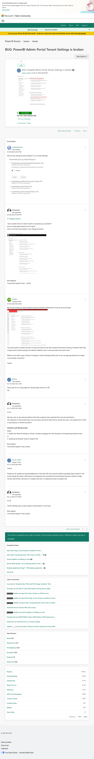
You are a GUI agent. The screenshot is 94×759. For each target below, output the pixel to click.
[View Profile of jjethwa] (14, 379)
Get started (82, 33)
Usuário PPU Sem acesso (27, 607)
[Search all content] (67, 30)
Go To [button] (84, 25)
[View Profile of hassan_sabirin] (26, 73)
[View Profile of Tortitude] (10, 589)
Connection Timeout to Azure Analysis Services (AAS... (37, 626)
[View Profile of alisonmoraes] (11, 607)
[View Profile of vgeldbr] (9, 626)
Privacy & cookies (6, 742)
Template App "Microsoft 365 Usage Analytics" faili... (34, 584)
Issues (26, 41)
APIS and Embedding (24, 119)
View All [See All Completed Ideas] (10, 572)
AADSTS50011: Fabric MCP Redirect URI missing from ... (37, 617)
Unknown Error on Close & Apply (28, 622)
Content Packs (12, 703)
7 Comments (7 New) (24, 123)
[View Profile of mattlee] (15, 593)
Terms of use (5, 745)
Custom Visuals (12, 699)
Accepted (10, 652)
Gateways (10, 690)
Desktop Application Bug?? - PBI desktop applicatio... (25, 568)
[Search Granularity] (34, 30)
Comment (11, 539)
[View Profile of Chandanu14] (11, 617)
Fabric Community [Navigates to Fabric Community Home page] (22, 16)
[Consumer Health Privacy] (26, 752)
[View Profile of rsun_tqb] (10, 584)
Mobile (9, 708)
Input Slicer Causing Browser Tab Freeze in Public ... (25, 555)
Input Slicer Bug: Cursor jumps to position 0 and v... (24, 550)
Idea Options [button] (81, 56)
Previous (72, 717)
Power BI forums (12, 41)
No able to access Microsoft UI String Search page (33, 589)
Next (85, 717)
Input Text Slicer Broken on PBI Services (35, 593)
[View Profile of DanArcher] (10, 622)
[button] (21, 65)
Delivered (25, 113)
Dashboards (11, 681)
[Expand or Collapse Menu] (3, 21)
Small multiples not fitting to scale (18, 559)
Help (77, 25)
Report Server (12, 685)
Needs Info (11, 643)
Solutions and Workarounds (17, 428)
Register (63, 25)
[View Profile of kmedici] (14, 299)
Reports (9, 672)
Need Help (10, 712)
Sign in (71, 25)
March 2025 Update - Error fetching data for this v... (25, 564)
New (8, 638)
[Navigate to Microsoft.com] (7, 16)
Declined (10, 657)
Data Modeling (12, 676)
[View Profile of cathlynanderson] (17, 147)
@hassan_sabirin (15, 219)
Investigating (11, 648)
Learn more (6, 10)
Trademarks (4, 748)
